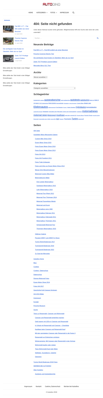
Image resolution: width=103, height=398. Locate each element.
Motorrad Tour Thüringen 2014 (47, 197)
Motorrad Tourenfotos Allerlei (46, 201)
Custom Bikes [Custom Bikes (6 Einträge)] (80, 103)
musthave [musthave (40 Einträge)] (60, 115)
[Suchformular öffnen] (73, 12)
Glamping (38, 357)
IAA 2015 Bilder (39, 294)
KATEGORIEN (42, 12)
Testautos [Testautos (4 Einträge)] (61, 119)
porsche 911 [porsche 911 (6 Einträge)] (73, 115)
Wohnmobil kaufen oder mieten (45, 345)
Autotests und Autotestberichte (45, 374)
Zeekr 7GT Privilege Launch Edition (45, 62)
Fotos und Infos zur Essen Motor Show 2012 (50, 166)
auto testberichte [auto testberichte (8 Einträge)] (65, 100)
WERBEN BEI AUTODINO (42, 366)
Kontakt (36, 302)
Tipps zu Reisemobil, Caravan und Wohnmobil (49, 313)
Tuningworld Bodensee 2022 (44, 250)
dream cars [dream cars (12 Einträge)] (87, 103)
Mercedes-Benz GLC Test (42, 65)
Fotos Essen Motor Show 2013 (45, 150)
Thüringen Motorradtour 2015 (46, 229)
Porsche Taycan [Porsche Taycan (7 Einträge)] (88, 115)
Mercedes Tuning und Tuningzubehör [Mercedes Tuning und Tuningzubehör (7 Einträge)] (66, 111)
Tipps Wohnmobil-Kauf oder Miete (46, 349)
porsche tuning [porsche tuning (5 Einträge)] (96, 115)
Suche (36, 310)
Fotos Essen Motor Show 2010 (45, 146)
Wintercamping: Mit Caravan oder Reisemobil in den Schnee (55, 341)
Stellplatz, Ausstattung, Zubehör (45, 353)
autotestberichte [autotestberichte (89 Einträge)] (52, 100)
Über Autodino (38, 370)
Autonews (7, 20)
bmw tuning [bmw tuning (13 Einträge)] (52, 103)
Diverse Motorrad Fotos (41, 278)
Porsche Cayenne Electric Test (44, 54)
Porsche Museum (39, 306)
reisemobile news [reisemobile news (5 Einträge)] (43, 119)
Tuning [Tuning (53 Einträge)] (75, 119)
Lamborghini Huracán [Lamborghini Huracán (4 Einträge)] (38, 111)
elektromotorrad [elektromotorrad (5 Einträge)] (51, 107)
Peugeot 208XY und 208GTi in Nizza (47, 238)
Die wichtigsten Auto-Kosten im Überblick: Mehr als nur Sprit (54, 58)
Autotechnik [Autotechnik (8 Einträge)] (37, 100)
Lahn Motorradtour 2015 (45, 189)
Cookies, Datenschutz (41, 270)
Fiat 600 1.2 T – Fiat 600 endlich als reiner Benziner (51, 50)
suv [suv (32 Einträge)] (57, 119)
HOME (31, 12)
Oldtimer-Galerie (40, 234)
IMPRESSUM (64, 12)
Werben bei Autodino (71, 386)
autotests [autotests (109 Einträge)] (75, 100)
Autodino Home (39, 259)
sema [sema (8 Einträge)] (48, 119)
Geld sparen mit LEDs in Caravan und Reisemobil (51, 321)
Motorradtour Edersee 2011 (46, 213)
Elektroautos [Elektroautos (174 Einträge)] (41, 106)
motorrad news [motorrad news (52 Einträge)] (40, 115)
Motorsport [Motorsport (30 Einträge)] (51, 115)
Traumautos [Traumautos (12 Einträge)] (67, 119)
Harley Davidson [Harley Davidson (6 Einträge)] (71, 107)
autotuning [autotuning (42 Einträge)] (84, 100)
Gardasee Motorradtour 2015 (46, 186)
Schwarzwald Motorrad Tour (46, 225)
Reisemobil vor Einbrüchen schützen (47, 337)
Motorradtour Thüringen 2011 (46, 221)
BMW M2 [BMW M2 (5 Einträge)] (92, 100)
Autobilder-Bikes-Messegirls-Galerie (45, 135)
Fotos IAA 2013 (40, 154)
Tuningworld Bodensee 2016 (44, 246)
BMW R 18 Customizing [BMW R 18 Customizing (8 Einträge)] (41, 103)
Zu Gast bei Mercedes (42, 253)
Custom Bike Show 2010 (43, 139)
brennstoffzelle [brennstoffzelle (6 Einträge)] (59, 103)
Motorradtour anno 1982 (45, 209)
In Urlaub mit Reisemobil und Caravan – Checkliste (52, 325)
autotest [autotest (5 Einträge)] (42, 100)
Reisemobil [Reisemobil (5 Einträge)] (36, 119)
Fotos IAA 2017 (39, 286)
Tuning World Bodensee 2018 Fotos (45, 362)
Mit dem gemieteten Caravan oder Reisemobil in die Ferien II (55, 333)
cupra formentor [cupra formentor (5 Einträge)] (72, 103)
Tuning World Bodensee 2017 (45, 242)
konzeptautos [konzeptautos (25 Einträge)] (91, 107)
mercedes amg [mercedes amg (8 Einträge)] (53, 111)
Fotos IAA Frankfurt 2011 (43, 158)
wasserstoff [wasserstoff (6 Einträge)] (81, 119)
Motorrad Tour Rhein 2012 (45, 193)
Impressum (37, 298)
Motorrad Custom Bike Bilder (44, 174)
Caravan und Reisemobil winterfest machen (49, 318)
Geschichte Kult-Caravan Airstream (45, 290)
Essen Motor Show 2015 (43, 142)
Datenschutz (38, 274)
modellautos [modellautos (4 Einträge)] (79, 111)
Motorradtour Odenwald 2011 (46, 217)
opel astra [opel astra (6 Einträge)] (67, 115)
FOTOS (53, 12)
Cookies (36, 267)
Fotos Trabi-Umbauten (42, 162)
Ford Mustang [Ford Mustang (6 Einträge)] (59, 107)
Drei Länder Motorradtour (45, 182)
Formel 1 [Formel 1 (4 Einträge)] (65, 107)
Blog (35, 263)
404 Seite (37, 131)
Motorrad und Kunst (43, 205)
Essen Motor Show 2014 (42, 282)
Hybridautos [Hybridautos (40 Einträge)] (81, 107)
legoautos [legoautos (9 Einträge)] (45, 111)
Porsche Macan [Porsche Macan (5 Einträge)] (80, 115)
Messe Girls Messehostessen (45, 170)
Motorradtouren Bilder (42, 178)
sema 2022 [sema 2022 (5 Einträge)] (53, 119)
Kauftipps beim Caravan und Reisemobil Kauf (50, 329)
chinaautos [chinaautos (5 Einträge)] (66, 103)
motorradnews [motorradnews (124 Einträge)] (90, 111)
